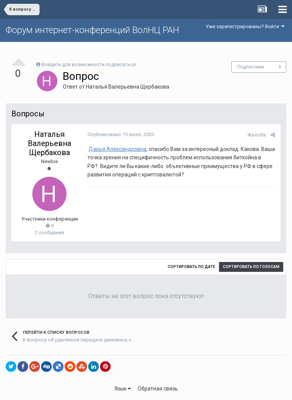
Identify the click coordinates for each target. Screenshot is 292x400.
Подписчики (250, 67)
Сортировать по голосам (251, 267)
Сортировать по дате (191, 267)
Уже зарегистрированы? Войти (245, 26)
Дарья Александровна (117, 149)
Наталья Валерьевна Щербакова (127, 87)
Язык (122, 389)
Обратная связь (158, 389)
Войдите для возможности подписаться (88, 64)
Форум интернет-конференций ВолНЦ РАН (92, 30)
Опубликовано (120, 134)
